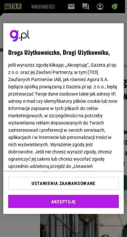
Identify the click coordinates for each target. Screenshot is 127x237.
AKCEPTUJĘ (63, 201)
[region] (63, 118)
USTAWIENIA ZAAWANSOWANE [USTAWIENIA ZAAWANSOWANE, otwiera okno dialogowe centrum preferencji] (63, 183)
